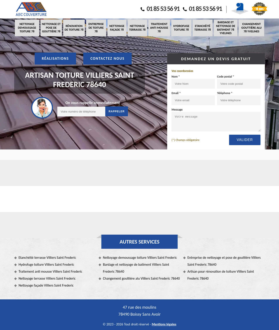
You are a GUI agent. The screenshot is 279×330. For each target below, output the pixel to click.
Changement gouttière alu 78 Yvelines (251, 27)
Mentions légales (164, 324)
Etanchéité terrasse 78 (202, 28)
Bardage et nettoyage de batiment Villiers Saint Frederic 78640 (136, 268)
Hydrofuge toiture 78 (181, 28)
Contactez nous (107, 58)
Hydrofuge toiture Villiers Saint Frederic (46, 264)
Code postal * (225, 76)
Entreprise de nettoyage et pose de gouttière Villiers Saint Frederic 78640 (224, 261)
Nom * (176, 76)
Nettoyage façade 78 (116, 28)
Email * (176, 93)
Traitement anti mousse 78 (159, 27)
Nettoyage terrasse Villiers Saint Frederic (47, 278)
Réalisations (55, 58)
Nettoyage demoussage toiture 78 (27, 27)
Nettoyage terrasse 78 (137, 28)
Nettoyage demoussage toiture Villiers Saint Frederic (140, 257)
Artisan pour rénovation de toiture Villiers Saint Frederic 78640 (220, 274)
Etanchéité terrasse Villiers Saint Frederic (47, 257)
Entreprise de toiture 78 (96, 27)
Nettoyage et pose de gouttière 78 (51, 27)
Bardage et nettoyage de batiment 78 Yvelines (225, 27)
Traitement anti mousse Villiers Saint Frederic (50, 271)
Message (177, 109)
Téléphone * (225, 93)
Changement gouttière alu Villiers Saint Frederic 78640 (141, 278)
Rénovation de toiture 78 (74, 28)
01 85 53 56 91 (160, 9)
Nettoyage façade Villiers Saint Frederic (46, 285)
